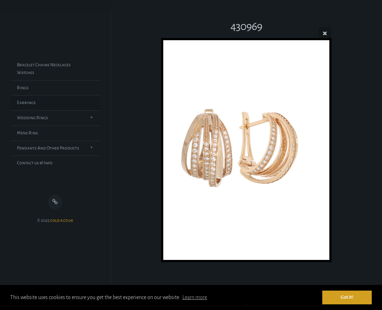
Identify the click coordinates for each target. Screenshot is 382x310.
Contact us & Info (35, 162)
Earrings (26, 102)
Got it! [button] (347, 297)
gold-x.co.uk (61, 220)
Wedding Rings (32, 117)
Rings (23, 87)
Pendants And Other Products (48, 148)
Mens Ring (27, 132)
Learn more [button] (194, 297)
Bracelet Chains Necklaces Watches (44, 68)
